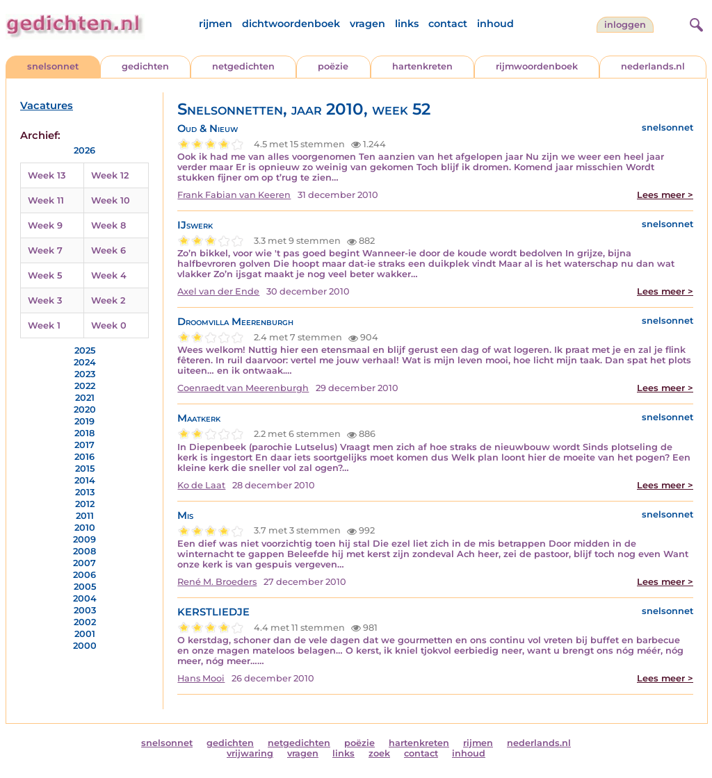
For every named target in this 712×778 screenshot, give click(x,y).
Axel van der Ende (218, 291)
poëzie (333, 66)
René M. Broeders (217, 582)
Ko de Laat (201, 485)
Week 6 (108, 250)
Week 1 (44, 325)
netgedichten (243, 66)
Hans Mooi (201, 678)
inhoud (495, 23)
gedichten (145, 66)
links (407, 23)
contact (447, 23)
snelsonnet (53, 66)
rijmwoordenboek (537, 66)
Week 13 (46, 175)
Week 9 (45, 225)
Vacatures (46, 105)
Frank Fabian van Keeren (234, 195)
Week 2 (108, 300)
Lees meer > (665, 195)
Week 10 (110, 200)
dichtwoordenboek (291, 23)
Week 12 (110, 175)
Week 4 (109, 275)
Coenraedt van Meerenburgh (243, 388)
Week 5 (45, 275)
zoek (379, 753)
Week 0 (109, 325)
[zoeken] (694, 23)
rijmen (215, 23)
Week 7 (45, 250)
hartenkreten (422, 66)
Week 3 (45, 300)
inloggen (625, 24)
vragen (367, 23)
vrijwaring (250, 753)
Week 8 (108, 225)
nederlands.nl (653, 66)
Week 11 (46, 200)
